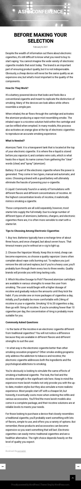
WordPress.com (62, 485)
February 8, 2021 (40, 47)
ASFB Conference (40, 12)
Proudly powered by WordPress (25, 485)
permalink (22, 451)
